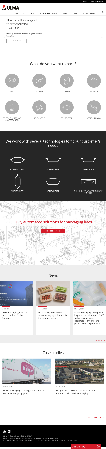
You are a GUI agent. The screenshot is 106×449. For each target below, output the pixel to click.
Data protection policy (24, 440)
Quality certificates (51, 440)
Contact (84, 1)
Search (102, 12)
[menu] (97, 1)
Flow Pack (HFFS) (17, 169)
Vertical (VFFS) (17, 191)
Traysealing (88, 169)
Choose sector (53, 231)
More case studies (96, 417)
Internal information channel (70, 440)
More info (16, 41)
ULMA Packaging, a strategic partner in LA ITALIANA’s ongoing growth (23, 392)
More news (101, 340)
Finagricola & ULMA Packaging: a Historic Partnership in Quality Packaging (76, 392)
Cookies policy (38, 440)
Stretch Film (53, 191)
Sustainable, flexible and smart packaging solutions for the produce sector (53, 315)
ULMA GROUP (27, 436)
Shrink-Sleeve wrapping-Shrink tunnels (88, 192)
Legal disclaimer (9, 440)
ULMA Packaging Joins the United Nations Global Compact (14, 315)
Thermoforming (53, 169)
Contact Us (78, 446)
